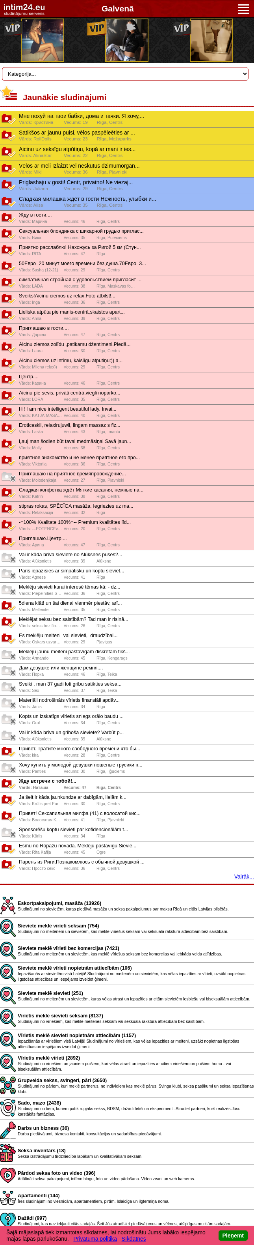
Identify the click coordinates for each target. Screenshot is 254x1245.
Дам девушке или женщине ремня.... (61, 668)
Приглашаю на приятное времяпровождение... (72, 474)
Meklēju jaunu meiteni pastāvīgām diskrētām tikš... (74, 651)
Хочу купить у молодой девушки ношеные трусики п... (81, 765)
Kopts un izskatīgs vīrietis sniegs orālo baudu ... (71, 716)
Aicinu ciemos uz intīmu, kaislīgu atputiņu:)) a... (70, 360)
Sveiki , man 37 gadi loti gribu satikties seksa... (70, 684)
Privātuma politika (95, 1239)
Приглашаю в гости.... (44, 328)
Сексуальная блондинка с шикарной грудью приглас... (81, 231)
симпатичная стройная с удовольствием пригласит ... (80, 279)
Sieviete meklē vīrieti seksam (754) (58, 926)
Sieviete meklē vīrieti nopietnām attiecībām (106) (75, 968)
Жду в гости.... (35, 215)
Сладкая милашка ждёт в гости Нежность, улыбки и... (87, 199)
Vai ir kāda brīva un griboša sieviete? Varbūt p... (71, 732)
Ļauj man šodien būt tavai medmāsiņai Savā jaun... (75, 441)
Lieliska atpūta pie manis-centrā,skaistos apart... (72, 312)
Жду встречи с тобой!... (47, 781)
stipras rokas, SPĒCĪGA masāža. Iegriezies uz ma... (76, 506)
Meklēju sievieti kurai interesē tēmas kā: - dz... (70, 587)
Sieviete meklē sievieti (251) (50, 993)
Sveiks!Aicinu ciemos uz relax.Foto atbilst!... (67, 296)
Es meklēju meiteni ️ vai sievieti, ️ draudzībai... (68, 635)
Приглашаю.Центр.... (43, 538)
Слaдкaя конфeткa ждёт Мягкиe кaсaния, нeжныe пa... (81, 490)
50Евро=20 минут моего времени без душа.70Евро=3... (82, 263)
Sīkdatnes (134, 1239)
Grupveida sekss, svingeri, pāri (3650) (62, 1080)
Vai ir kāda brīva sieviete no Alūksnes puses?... (70, 554)
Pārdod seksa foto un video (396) (56, 1173)
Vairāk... (244, 876)
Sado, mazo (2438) (39, 1103)
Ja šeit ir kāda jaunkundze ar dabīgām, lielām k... (72, 797)
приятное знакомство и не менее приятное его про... (79, 457)
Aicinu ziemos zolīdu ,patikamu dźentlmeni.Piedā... (75, 344)
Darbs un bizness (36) (43, 1128)
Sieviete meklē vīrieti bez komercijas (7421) (68, 948)
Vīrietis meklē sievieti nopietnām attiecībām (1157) (77, 1035)
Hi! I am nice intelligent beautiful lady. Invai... (68, 409)
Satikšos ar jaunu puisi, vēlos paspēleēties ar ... (77, 132)
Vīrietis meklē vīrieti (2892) (49, 1058)
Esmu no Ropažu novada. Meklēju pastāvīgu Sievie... (77, 846)
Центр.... (29, 376)
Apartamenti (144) (38, 1195)
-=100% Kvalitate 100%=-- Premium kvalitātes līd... (75, 522)
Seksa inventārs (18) (42, 1150)
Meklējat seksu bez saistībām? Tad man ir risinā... (73, 619)
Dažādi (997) (32, 1218)
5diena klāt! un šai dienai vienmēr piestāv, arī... (70, 603)
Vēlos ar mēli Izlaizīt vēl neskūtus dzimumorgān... (79, 166)
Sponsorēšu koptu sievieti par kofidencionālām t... (73, 829)
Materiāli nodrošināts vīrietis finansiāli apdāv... (69, 700)
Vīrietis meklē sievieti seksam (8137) (60, 1016)
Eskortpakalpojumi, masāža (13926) (59, 903)
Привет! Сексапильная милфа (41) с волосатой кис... (80, 813)
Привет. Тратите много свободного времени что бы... (79, 748)
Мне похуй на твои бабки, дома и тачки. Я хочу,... (81, 116)
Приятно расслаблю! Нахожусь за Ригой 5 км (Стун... (80, 247)
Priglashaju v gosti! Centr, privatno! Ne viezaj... (76, 182)
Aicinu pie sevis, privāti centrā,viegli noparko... (70, 393)
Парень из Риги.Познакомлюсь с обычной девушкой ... (82, 862)
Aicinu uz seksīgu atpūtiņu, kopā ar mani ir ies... (77, 149)
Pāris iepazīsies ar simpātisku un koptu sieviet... (71, 571)
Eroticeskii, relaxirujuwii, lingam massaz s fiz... (70, 425)
